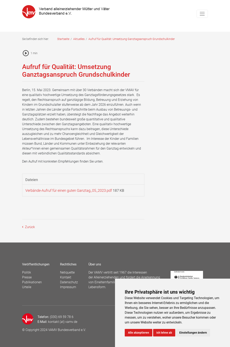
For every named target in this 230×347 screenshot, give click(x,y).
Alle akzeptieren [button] (138, 332)
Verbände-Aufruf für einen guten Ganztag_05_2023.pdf (68, 190)
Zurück (29, 227)
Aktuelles (79, 39)
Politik (26, 272)
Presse (27, 277)
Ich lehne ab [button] (164, 332)
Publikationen (32, 282)
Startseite (63, 39)
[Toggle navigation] (202, 14)
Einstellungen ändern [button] (193, 332)
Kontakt (65, 277)
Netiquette (67, 272)
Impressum (68, 287)
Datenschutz (69, 282)
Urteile (26, 287)
